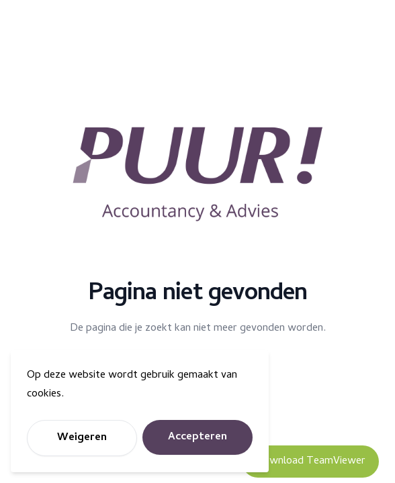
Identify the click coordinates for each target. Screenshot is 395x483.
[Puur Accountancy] (197, 174)
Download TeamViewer (310, 461)
